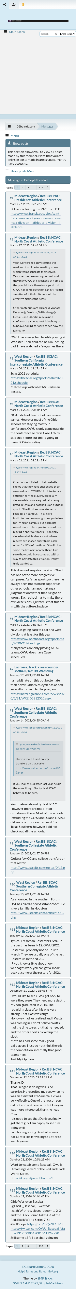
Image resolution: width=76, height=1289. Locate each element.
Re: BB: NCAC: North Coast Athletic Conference (38, 239)
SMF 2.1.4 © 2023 (25, 1283)
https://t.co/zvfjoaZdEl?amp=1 (32, 1178)
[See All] (9, 126)
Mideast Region (25, 196)
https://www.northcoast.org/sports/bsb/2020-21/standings (37, 641)
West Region (23, 356)
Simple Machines (51, 1283)
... (34, 187)
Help (21, 1271)
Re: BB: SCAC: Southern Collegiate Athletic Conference (33, 712)
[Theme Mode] (23, 4)
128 (41, 187)
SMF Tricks (45, 1278)
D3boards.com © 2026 (38, 1266)
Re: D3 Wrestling (40, 671)
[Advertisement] (38, 74)
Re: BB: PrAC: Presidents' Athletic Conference (38, 198)
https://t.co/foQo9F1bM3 (45, 1224)
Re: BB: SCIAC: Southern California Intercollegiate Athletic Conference (36, 360)
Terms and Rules (36, 1271)
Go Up (53, 1271)
